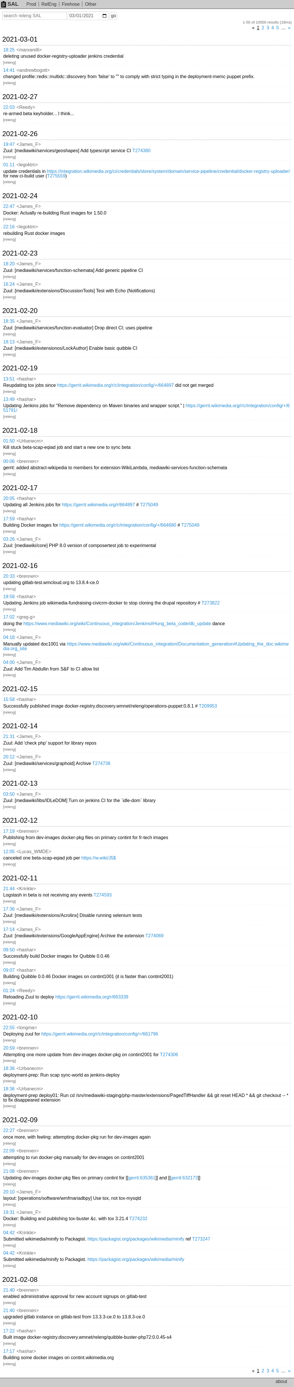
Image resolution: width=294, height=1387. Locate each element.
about (281, 1381)
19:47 (9, 144)
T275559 (56, 175)
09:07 (9, 970)
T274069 (154, 935)
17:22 (9, 1330)
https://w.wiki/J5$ (98, 857)
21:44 (9, 888)
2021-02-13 (20, 783)
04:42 (9, 1232)
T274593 (103, 895)
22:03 (9, 107)
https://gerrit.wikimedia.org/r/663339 (91, 996)
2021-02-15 (20, 689)
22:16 (9, 226)
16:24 (9, 284)
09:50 (9, 949)
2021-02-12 (20, 820)
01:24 (9, 990)
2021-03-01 (20, 39)
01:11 (9, 164)
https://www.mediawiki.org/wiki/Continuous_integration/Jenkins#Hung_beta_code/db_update (117, 623)
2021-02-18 (20, 430)
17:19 (9, 831)
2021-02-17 (20, 488)
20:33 (9, 576)
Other (90, 4)
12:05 (9, 851)
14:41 (9, 70)
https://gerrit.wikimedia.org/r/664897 (98, 504)
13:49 (9, 399)
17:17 (9, 1351)
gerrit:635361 (141, 1177)
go (113, 15)
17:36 (9, 909)
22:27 (9, 1130)
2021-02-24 (20, 196)
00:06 (9, 461)
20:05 (9, 498)
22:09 (9, 1150)
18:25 (9, 49)
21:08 (9, 1171)
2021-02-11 (20, 878)
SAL (9, 4)
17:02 (9, 617)
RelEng (48, 4)
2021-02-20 (20, 310)
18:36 (9, 1068)
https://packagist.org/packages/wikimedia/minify (136, 1239)
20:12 (9, 756)
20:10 (9, 1191)
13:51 (9, 378)
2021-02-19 (20, 368)
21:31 (9, 736)
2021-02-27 (20, 96)
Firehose (71, 4)
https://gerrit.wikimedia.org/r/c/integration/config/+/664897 (115, 385)
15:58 (9, 699)
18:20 (9, 263)
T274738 (101, 763)
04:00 (9, 662)
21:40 (9, 1290)
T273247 (201, 1239)
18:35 (9, 321)
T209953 (208, 706)
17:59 (9, 518)
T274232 (138, 1218)
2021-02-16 (20, 565)
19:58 (9, 596)
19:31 (9, 1212)
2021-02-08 (20, 1279)
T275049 (149, 504)
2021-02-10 (20, 1017)
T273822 (211, 602)
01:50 (9, 440)
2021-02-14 (20, 726)
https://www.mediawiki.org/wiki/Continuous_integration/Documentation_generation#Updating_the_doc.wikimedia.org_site (146, 646)
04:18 (9, 637)
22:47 (9, 206)
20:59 (9, 1048)
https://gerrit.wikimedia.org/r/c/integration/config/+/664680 (117, 525)
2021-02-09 (20, 1120)
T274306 (169, 1054)
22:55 (9, 1027)
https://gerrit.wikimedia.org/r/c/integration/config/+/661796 (99, 1033)
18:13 (9, 341)
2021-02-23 (20, 253)
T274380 (141, 150)
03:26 (9, 539)
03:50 (9, 794)
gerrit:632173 (184, 1177)
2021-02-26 (20, 134)
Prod (31, 4)
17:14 (9, 929)
